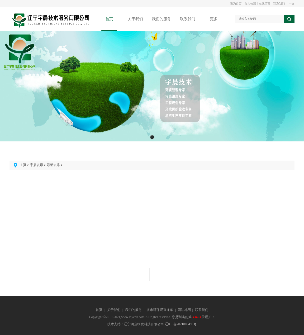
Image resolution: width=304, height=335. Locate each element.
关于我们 (113, 310)
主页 (23, 165)
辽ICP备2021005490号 (181, 324)
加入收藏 (250, 3)
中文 (291, 3)
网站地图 (184, 310)
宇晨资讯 (36, 165)
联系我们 (279, 3)
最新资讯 (53, 165)
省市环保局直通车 (160, 310)
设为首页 (236, 3)
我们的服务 (133, 310)
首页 (99, 310)
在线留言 (264, 3)
